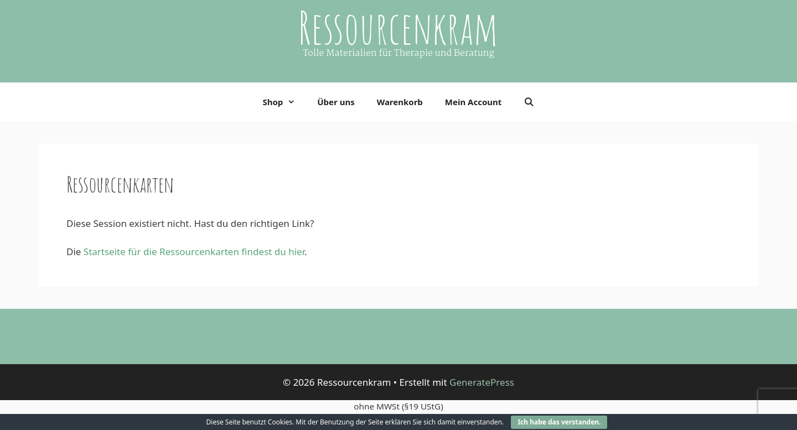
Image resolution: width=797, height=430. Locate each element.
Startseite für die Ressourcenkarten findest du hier (194, 251)
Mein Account (473, 101)
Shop (284, 101)
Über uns (335, 101)
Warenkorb (400, 101)
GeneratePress (481, 382)
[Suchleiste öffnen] (529, 101)
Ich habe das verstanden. (559, 422)
